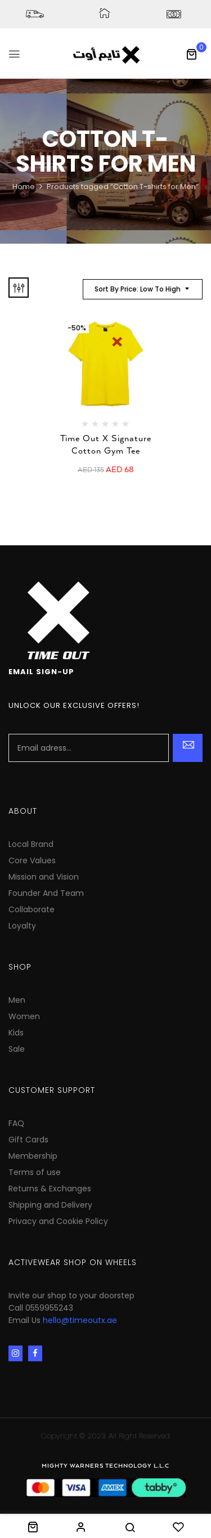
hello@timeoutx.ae (80, 1320)
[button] (191, 54)
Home (23, 186)
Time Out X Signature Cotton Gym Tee (105, 444)
